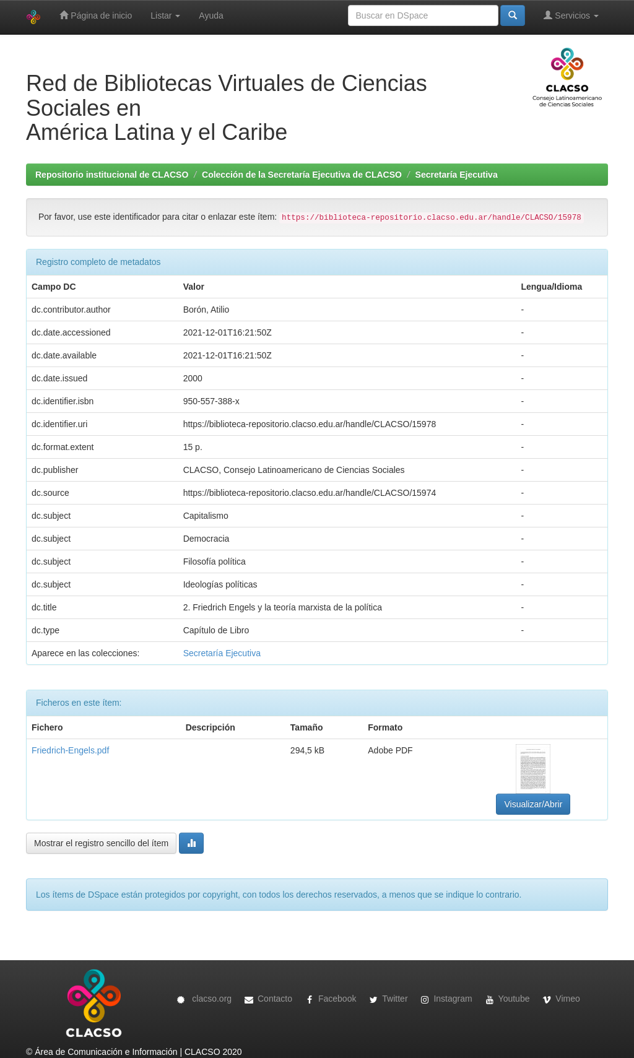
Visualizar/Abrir (533, 804)
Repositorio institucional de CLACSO (111, 175)
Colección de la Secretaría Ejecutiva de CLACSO (302, 175)
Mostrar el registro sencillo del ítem (101, 843)
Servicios (571, 15)
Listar (165, 15)
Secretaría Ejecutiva (456, 175)
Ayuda (211, 15)
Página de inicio (95, 15)
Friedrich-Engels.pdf (70, 750)
